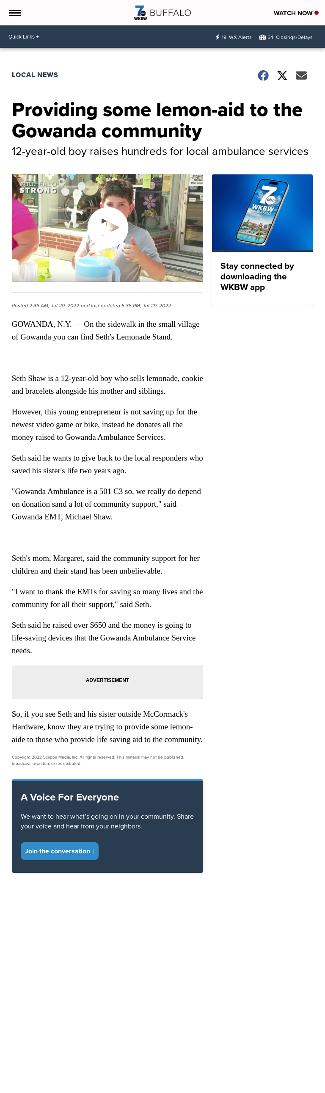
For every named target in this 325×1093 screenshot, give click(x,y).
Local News (35, 75)
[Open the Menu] (14, 12)
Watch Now (296, 13)
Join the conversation (59, 851)
